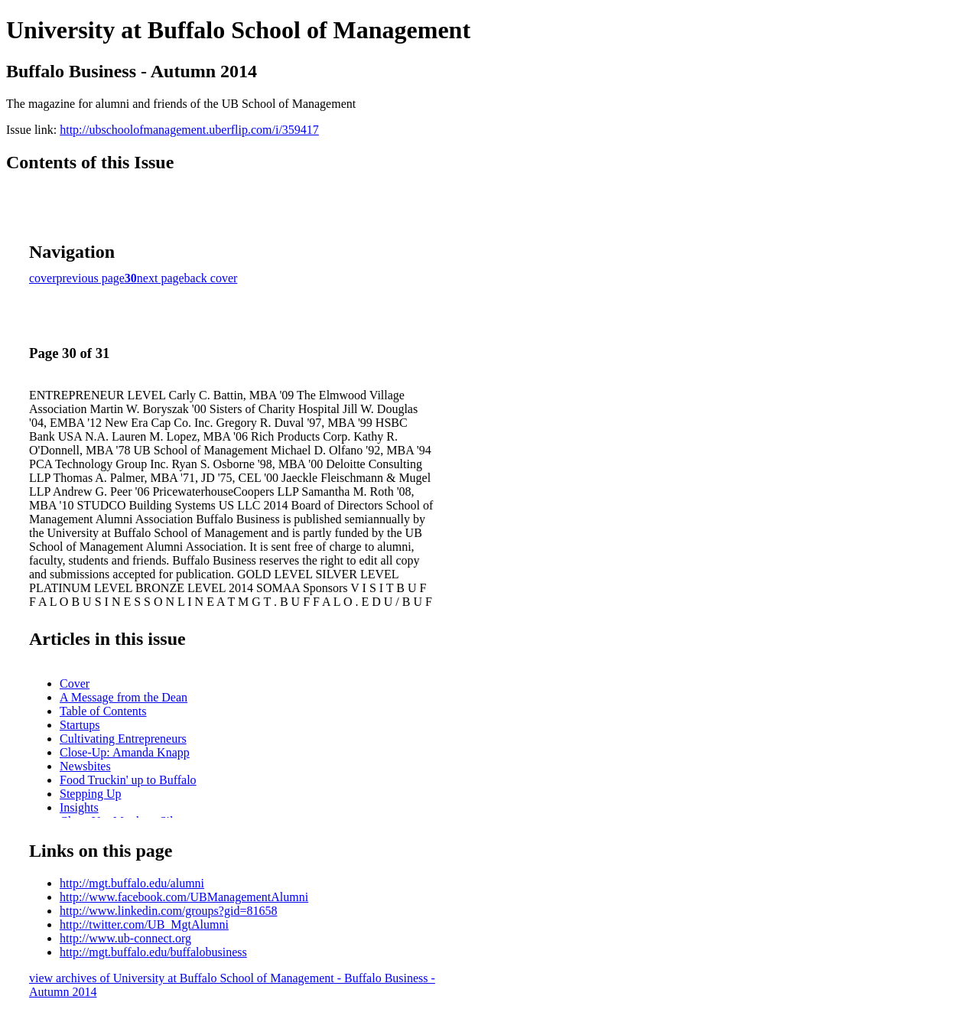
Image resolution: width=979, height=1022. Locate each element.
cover (43, 278)
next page (160, 278)
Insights (79, 807)
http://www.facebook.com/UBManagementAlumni (184, 896)
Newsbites (85, 766)
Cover (74, 683)
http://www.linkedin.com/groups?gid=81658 (168, 910)
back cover (211, 278)
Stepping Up (90, 793)
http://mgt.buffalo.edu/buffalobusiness (153, 952)
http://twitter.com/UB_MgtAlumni (144, 924)
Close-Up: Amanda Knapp (125, 752)
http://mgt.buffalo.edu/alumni (132, 883)
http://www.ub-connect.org (125, 938)
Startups (79, 724)
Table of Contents (103, 711)
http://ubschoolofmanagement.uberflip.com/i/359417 (189, 129)
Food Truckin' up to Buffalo (128, 779)
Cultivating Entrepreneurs (123, 738)
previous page (91, 278)
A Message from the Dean (123, 697)
